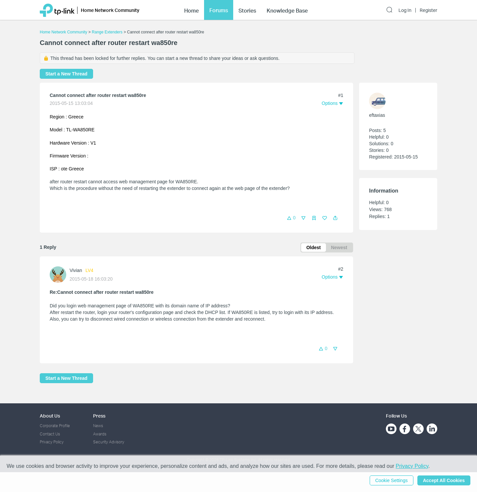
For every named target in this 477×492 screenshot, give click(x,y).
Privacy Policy (52, 441)
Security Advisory (108, 441)
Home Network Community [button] (110, 10)
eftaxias (377, 115)
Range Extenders (107, 32)
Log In (404, 10)
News (98, 425)
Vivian (76, 270)
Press (99, 416)
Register (428, 10)
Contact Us (50, 433)
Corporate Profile (55, 425)
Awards (99, 433)
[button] (335, 218)
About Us (50, 416)
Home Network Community (63, 32)
